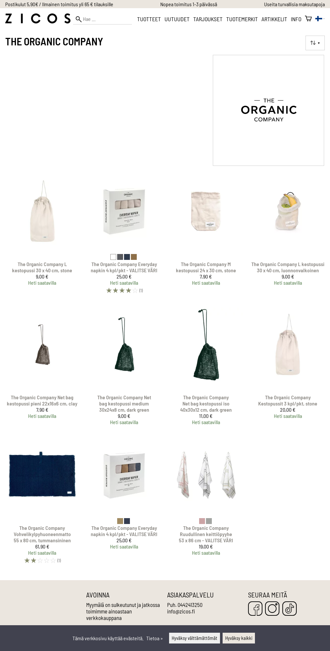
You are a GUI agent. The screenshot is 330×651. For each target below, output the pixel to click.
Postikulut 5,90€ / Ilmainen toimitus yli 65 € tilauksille (59, 4)
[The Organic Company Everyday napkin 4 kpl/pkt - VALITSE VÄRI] (124, 236)
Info (296, 19)
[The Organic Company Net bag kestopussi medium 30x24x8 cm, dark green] (124, 369)
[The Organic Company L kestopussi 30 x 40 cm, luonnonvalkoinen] (288, 236)
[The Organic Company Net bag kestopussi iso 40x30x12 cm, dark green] (206, 369)
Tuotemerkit (242, 19)
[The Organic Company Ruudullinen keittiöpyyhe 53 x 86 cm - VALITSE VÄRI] (206, 504)
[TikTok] (289, 609)
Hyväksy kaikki (238, 638)
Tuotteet (149, 19)
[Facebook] (255, 609)
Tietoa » (154, 638)
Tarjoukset (208, 19)
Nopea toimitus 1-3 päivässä (188, 4)
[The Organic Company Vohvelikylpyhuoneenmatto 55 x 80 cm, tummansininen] (42, 504)
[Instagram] (272, 609)
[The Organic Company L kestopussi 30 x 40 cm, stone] (42, 236)
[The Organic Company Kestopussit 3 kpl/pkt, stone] (288, 369)
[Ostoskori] (308, 19)
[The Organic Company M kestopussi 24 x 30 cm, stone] (206, 236)
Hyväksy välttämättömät (194, 638)
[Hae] (102, 19)
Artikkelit (274, 19)
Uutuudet (177, 19)
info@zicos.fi (181, 611)
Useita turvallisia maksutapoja (294, 4)
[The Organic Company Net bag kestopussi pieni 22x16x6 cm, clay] (42, 369)
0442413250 (190, 604)
